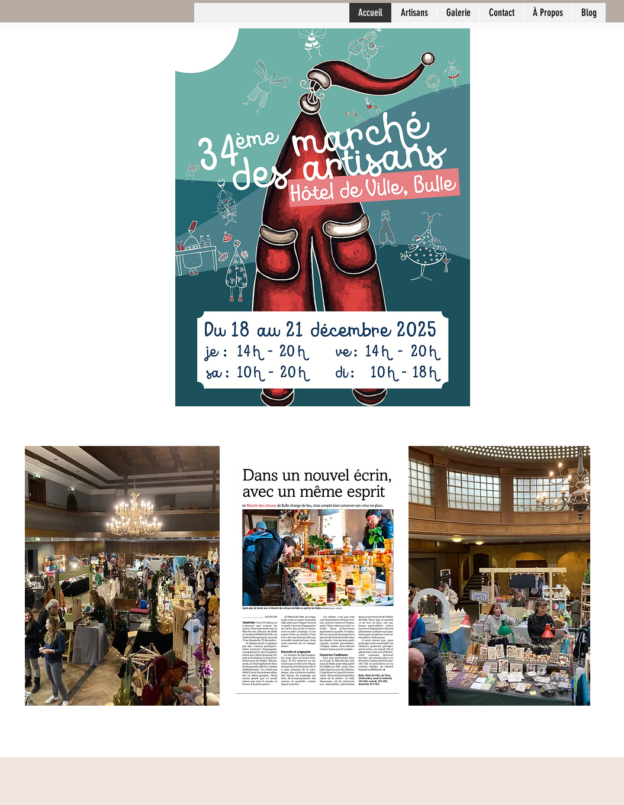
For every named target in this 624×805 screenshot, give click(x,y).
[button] (458, 12)
